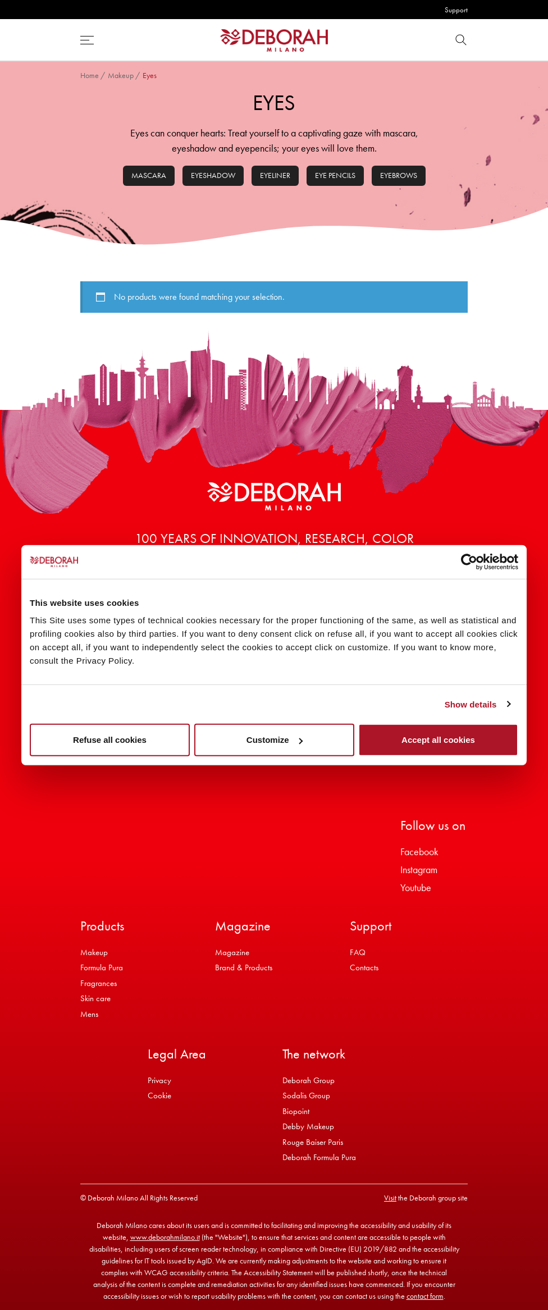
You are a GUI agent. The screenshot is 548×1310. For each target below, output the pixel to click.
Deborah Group (308, 1080)
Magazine (232, 952)
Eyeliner (275, 175)
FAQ (358, 952)
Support (456, 10)
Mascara (148, 175)
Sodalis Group (306, 1095)
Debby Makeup (308, 1126)
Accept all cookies (438, 740)
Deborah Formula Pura (319, 1157)
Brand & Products (243, 967)
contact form (425, 1296)
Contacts (364, 967)
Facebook (419, 851)
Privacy (159, 1080)
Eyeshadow (213, 175)
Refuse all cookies (110, 740)
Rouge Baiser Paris (312, 1142)
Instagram (418, 869)
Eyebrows (398, 175)
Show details (471, 704)
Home (89, 75)
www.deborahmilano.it (165, 1237)
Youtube (415, 887)
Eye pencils (335, 175)
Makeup (121, 75)
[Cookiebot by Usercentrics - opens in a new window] (469, 561)
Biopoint (295, 1111)
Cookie (159, 1095)
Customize (274, 740)
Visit (390, 1198)
